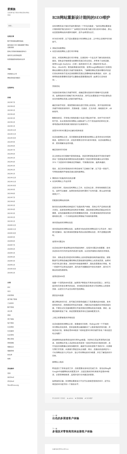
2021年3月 (11, 213)
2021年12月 (11, 178)
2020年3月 (11, 261)
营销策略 (10, 343)
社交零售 (10, 335)
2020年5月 (11, 253)
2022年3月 (11, 166)
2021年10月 (11, 185)
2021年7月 (11, 197)
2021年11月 (11, 181)
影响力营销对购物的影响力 (16, 51)
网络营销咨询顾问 (13, 78)
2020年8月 (11, 241)
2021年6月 (11, 201)
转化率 (9, 355)
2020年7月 (11, 245)
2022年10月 (11, 138)
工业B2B (10, 303)
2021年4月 (11, 209)
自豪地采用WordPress (60, 449)
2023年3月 (11, 118)
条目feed (10, 377)
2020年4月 (11, 257)
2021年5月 (11, 205)
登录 (9, 373)
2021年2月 (11, 217)
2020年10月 (11, 233)
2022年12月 (11, 130)
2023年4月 (11, 114)
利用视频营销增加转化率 (16, 59)
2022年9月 (11, 142)
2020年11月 (11, 229)
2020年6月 (11, 249)
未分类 (9, 311)
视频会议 (10, 347)
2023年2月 (11, 122)
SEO (9, 291)
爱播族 (11, 9)
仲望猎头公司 (12, 74)
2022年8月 (11, 146)
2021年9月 (11, 189)
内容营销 (10, 295)
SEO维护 (89, 398)
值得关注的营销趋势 (14, 55)
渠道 (9, 315)
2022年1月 (11, 174)
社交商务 (10, 327)
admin (70, 398)
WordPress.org (13, 385)
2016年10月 (11, 269)
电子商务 (10, 323)
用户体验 (10, 319)
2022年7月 (11, 150)
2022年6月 (11, 154)
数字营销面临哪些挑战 (15, 41)
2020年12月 (11, 225)
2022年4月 (11, 162)
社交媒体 (10, 331)
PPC (8, 287)
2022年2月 (11, 170)
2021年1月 (11, 221)
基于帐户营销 (12, 299)
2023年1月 (11, 126)
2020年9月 (11, 237)
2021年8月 (11, 193)
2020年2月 (11, 265)
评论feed (10, 381)
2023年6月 (11, 106)
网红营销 (10, 339)
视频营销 (10, 351)
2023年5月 (11, 110)
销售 (9, 359)
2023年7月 (11, 102)
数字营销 (10, 307)
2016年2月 (11, 273)
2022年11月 (11, 134)
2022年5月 (11, 158)
